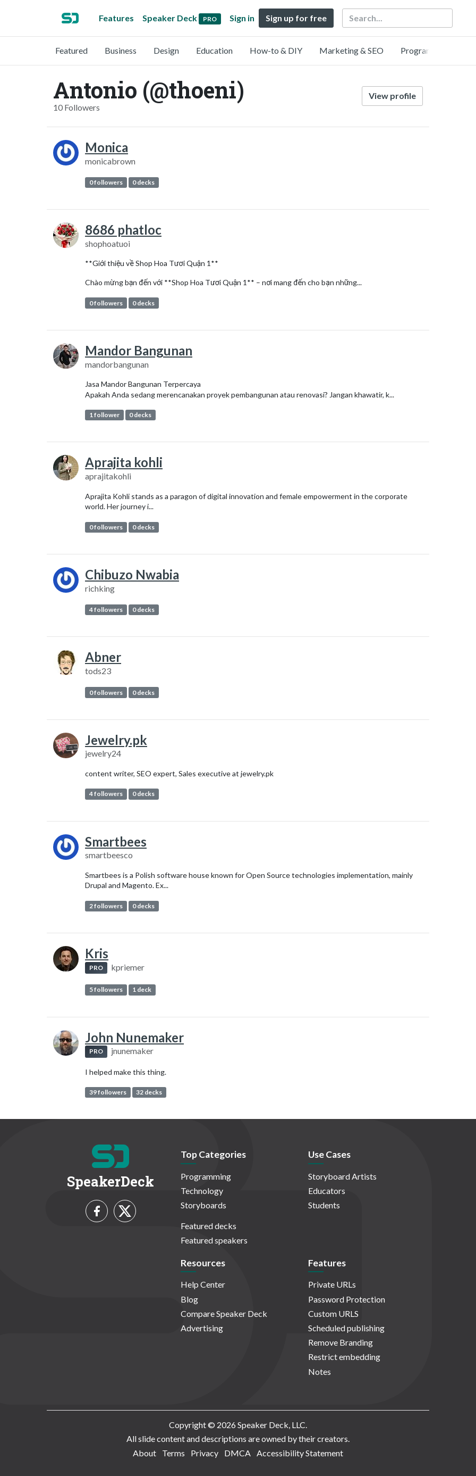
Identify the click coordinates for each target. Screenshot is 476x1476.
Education (214, 50)
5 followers (106, 989)
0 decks (143, 182)
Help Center (203, 1284)
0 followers (106, 182)
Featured (71, 50)
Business (121, 50)
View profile (392, 95)
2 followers (106, 906)
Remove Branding (340, 1342)
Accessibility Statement (300, 1453)
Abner (103, 657)
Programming (426, 50)
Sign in (242, 18)
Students (324, 1205)
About (144, 1453)
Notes (319, 1371)
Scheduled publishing (346, 1328)
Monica (106, 147)
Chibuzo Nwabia (132, 574)
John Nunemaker (134, 1037)
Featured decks (208, 1226)
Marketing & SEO (351, 50)
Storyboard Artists (342, 1176)
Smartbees (116, 841)
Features (116, 18)
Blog (189, 1299)
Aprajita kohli (124, 462)
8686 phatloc (123, 229)
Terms (173, 1453)
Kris (96, 953)
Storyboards (203, 1205)
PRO (96, 968)
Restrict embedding (344, 1356)
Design (166, 50)
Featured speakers (214, 1240)
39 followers (107, 1092)
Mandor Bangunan (138, 350)
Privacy (204, 1453)
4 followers (106, 609)
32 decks (149, 1092)
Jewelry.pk (116, 740)
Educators (326, 1190)
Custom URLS (333, 1313)
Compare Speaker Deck (224, 1313)
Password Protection (346, 1299)
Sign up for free (296, 18)
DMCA (237, 1453)
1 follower (104, 415)
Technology (202, 1190)
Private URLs (332, 1284)
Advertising (202, 1328)
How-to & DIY (276, 50)
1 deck (141, 989)
